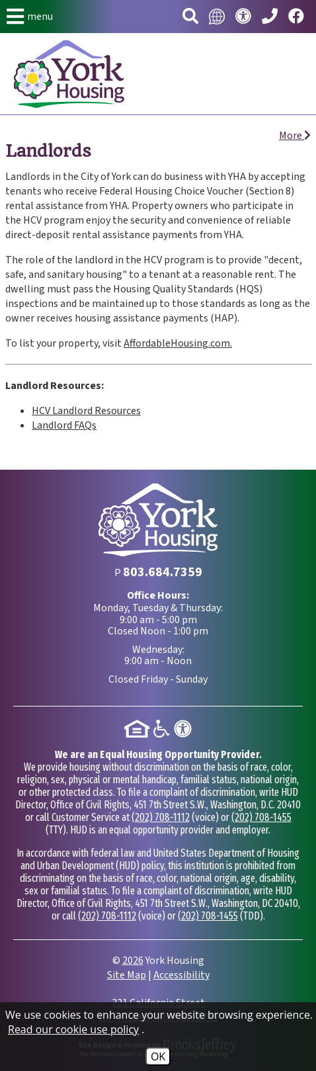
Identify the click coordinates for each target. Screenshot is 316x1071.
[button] (30, 16)
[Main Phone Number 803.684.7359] (270, 17)
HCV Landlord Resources (86, 411)
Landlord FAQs (64, 425)
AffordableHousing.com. (178, 343)
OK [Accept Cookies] (158, 1056)
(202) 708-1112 (161, 817)
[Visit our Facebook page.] (296, 17)
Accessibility (181, 975)
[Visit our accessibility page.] (243, 17)
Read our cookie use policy (73, 1029)
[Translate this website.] (217, 16)
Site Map (126, 975)
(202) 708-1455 (261, 817)
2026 (132, 960)
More (295, 135)
